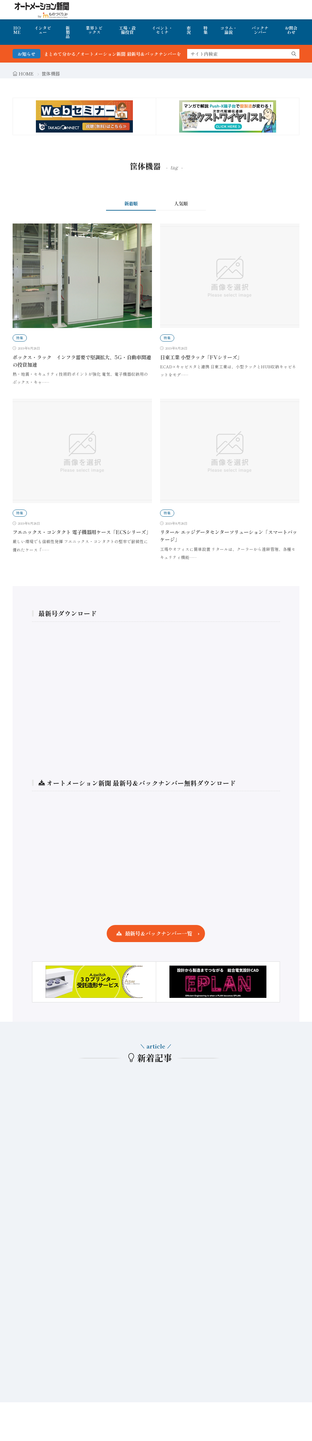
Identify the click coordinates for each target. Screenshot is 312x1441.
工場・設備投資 (127, 30)
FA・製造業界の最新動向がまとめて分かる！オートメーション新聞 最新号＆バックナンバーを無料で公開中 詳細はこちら (128, 54)
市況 (189, 30)
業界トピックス (94, 30)
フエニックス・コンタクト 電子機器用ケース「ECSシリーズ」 (82, 531)
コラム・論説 (228, 30)
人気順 (181, 203)
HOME (17, 30)
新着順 (131, 203)
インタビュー (42, 30)
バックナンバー (260, 30)
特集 (205, 30)
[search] (294, 54)
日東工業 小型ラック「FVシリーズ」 (201, 357)
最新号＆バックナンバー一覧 (158, 933)
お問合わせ (291, 30)
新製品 (68, 32)
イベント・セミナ (162, 30)
